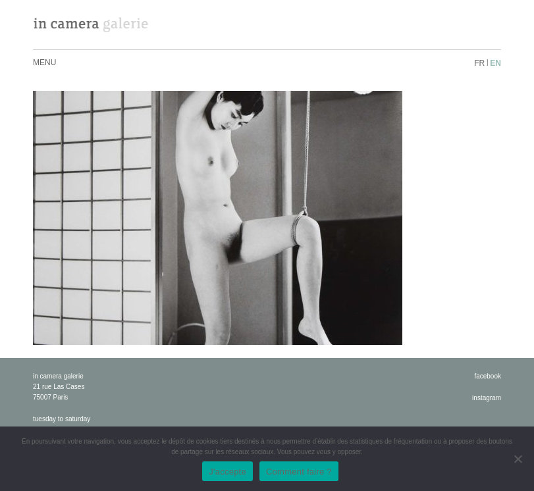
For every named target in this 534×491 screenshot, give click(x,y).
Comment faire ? (299, 472)
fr (479, 63)
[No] (517, 458)
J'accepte (227, 472)
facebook (487, 376)
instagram (486, 397)
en (495, 63)
